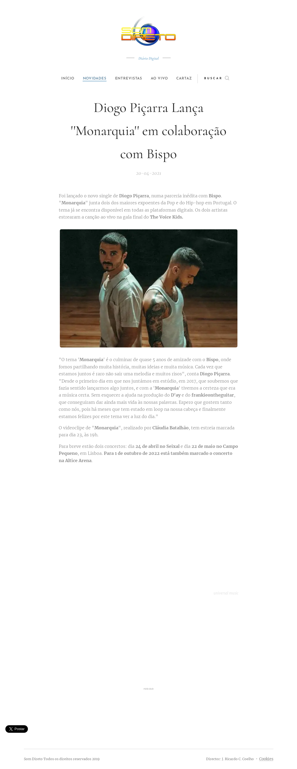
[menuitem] (63, 78)
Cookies (266, 758)
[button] (225, 78)
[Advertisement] (148, 642)
